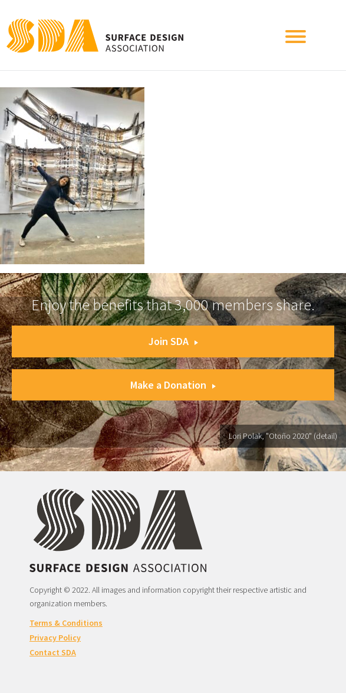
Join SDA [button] (173, 341)
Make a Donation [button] (173, 385)
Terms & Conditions (66, 623)
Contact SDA (52, 652)
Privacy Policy (55, 637)
